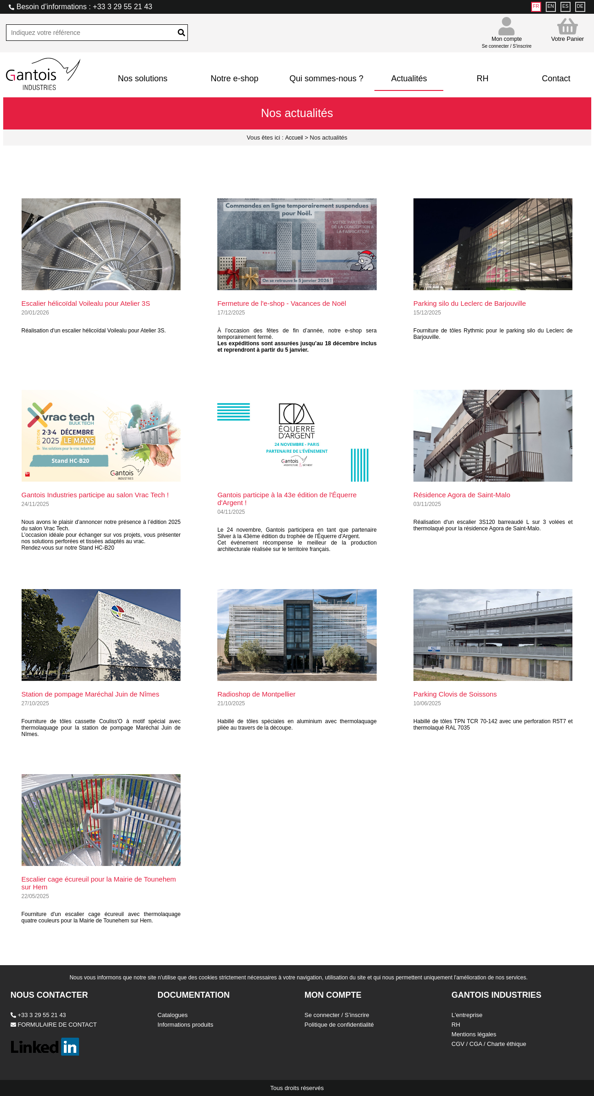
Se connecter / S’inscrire (337, 1015)
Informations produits (185, 1024)
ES (565, 6)
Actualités (409, 78)
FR (536, 6)
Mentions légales (474, 1034)
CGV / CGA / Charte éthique (489, 1043)
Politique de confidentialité (339, 1024)
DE (580, 6)
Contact (556, 78)
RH (482, 78)
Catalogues (173, 1015)
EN (551, 6)
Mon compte (507, 38)
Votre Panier (567, 29)
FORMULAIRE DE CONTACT (54, 1024)
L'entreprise (467, 1015)
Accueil (294, 138)
